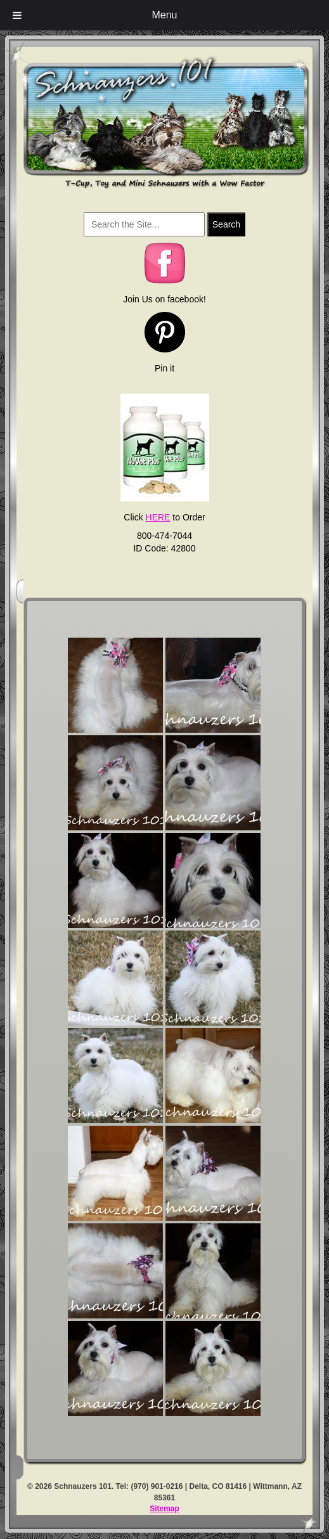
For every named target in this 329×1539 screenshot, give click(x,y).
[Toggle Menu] (17, 15)
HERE (158, 517)
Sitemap (164, 1508)
